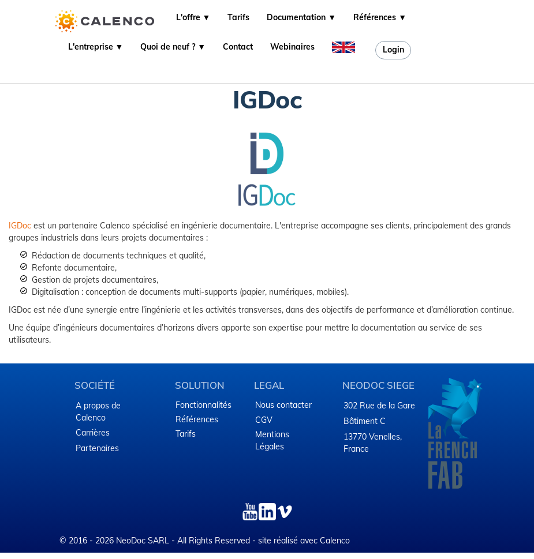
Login (393, 49)
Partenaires (97, 448)
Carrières (93, 432)
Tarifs (238, 17)
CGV (263, 420)
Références (196, 419)
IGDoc (20, 225)
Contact (238, 47)
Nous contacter (283, 405)
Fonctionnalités (203, 405)
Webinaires (292, 47)
